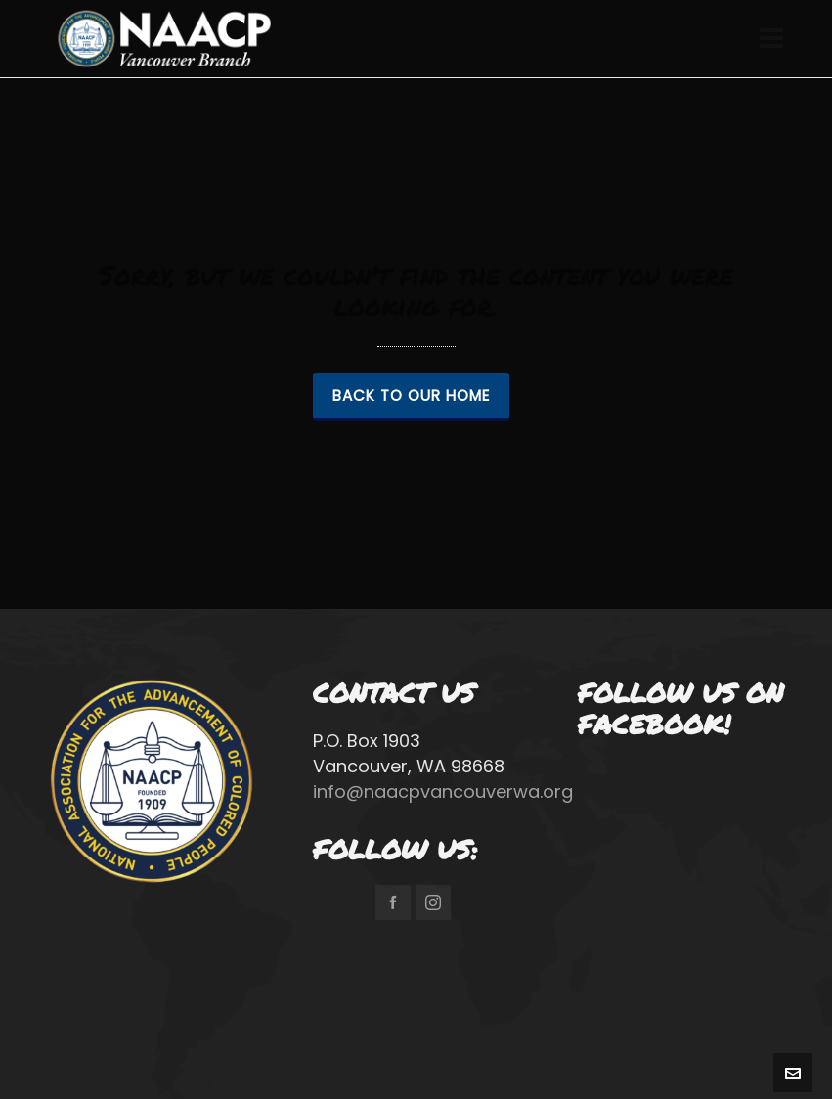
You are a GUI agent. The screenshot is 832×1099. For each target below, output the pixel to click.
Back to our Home (411, 395)
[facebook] (393, 902)
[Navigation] (771, 39)
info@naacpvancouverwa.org (443, 791)
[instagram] (433, 902)
